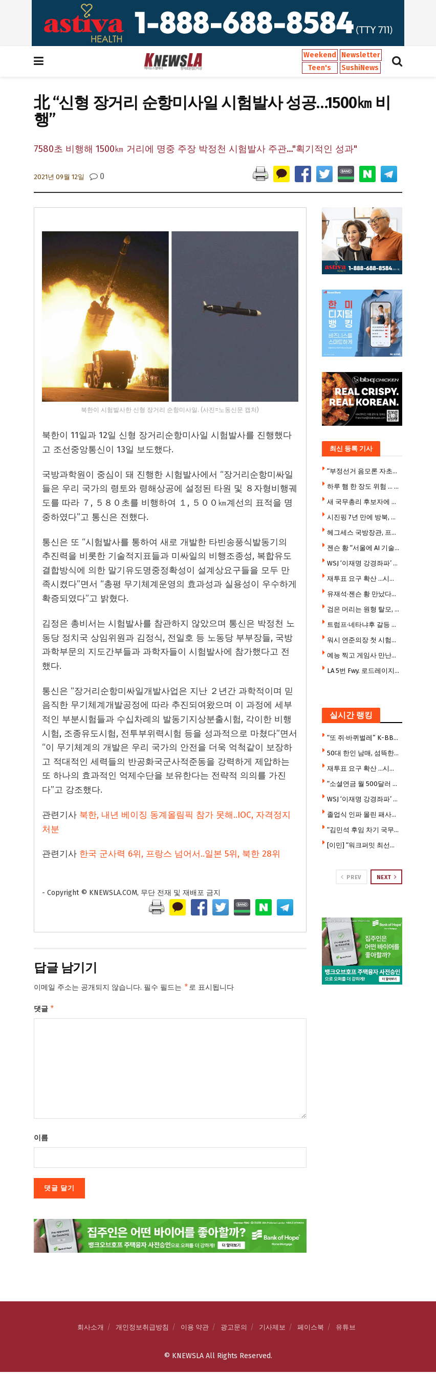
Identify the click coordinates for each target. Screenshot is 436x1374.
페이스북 (310, 1329)
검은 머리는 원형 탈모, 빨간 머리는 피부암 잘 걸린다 (363, 609)
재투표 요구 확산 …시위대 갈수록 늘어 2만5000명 (363, 578)
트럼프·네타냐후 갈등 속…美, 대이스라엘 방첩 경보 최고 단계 (363, 624)
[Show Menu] (38, 61)
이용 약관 (195, 1329)
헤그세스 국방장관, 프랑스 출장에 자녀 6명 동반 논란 (363, 532)
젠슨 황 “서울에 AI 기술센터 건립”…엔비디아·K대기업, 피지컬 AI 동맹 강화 (363, 548)
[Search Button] (397, 61)
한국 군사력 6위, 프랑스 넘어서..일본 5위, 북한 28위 (179, 853)
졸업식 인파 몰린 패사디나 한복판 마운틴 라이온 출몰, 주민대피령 (363, 814)
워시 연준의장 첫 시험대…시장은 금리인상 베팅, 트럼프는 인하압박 (363, 640)
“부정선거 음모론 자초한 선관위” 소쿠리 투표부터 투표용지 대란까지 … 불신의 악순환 (363, 471)
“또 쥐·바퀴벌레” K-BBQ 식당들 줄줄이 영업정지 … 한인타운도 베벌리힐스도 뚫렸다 (363, 737)
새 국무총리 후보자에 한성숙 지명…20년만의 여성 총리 (363, 502)
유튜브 (346, 1329)
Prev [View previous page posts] (351, 877)
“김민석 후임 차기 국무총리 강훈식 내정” (363, 830)
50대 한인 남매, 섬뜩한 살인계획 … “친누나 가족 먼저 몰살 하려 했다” (363, 753)
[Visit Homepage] (173, 61)
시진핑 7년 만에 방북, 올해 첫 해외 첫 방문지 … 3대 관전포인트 (363, 517)
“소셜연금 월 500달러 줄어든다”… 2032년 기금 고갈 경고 (363, 784)
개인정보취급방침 (142, 1329)
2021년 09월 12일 (59, 177)
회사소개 (90, 1329)
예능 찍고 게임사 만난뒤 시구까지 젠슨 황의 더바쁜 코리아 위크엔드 (363, 655)
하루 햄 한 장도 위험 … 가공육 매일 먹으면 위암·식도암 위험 (363, 486)
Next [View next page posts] (387, 877)
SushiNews (360, 67)
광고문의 (234, 1329)
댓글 (44, 1010)
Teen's (319, 67)
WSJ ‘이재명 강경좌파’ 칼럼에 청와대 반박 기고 (363, 563)
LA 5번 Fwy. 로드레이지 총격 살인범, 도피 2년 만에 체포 (363, 670)
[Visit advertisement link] (218, 23)
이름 (41, 1140)
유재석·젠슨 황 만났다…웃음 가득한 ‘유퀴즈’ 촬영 (363, 594)
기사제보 (272, 1329)
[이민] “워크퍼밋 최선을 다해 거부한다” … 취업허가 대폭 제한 (363, 845)
